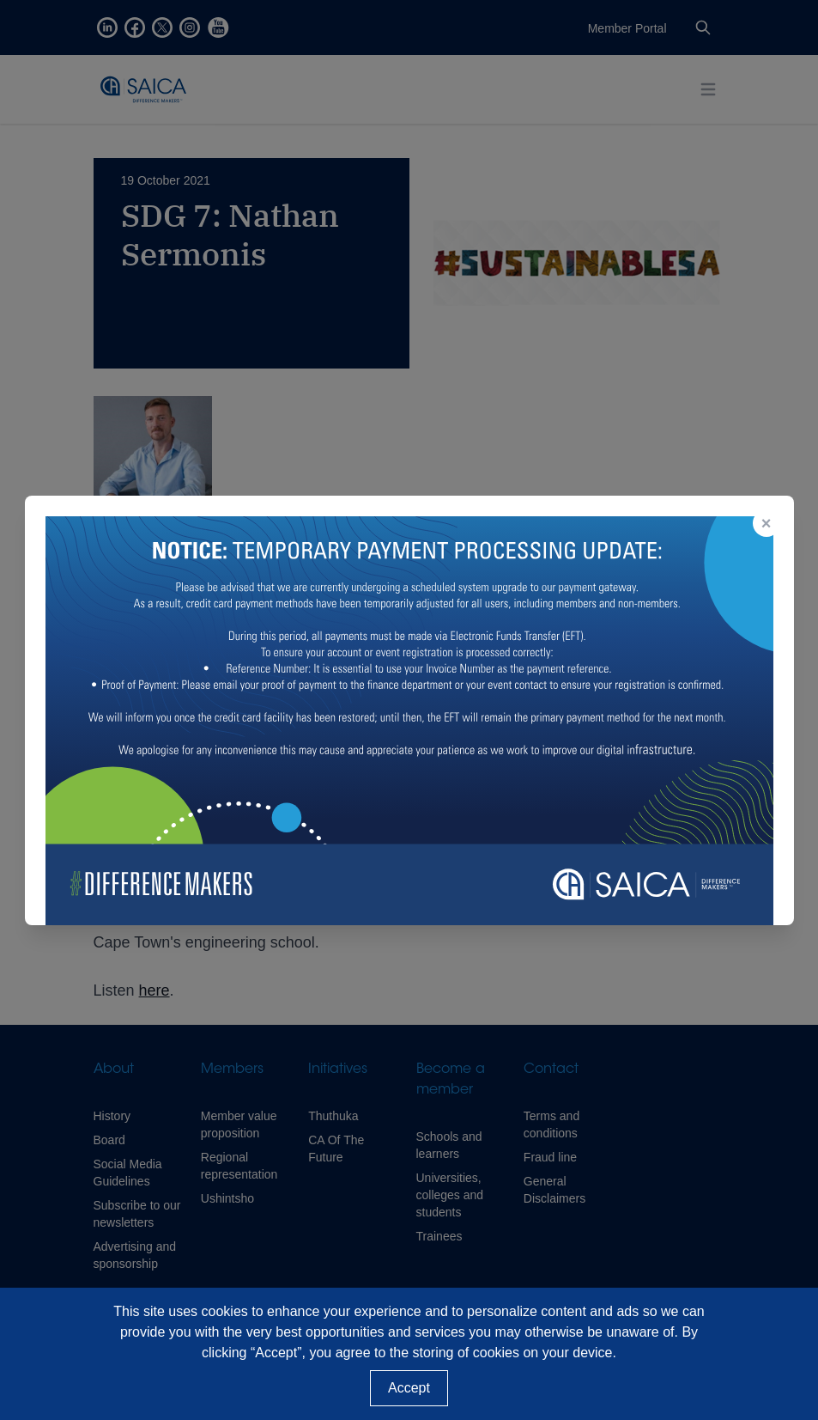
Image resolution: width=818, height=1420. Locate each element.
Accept (409, 1387)
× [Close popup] (766, 523)
